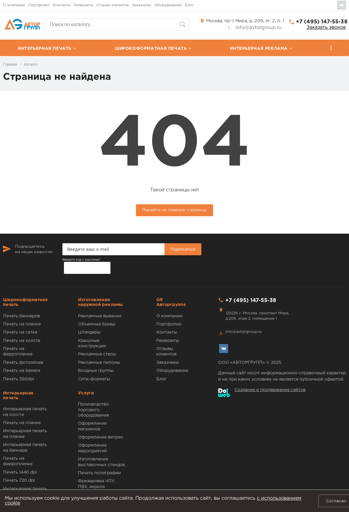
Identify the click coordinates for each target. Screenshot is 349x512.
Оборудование (168, 5)
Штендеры (89, 332)
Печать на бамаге (21, 371)
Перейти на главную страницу (174, 210)
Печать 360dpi (18, 379)
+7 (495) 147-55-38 (321, 21)
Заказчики (141, 5)
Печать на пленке (22, 324)
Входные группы (96, 371)
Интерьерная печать (44, 48)
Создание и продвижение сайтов (270, 390)
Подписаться (182, 249)
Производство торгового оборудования (93, 410)
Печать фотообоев (23, 362)
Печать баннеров (21, 316)
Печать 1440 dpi (20, 472)
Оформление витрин (100, 437)
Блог (189, 5)
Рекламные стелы (97, 354)
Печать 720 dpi (19, 480)
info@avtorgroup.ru (259, 27)
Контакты (62, 5)
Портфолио (39, 5)
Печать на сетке (20, 332)
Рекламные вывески (99, 316)
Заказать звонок (326, 27)
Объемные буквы (96, 324)
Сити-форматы (94, 379)
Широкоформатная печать (151, 48)
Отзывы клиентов (112, 5)
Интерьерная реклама (259, 48)
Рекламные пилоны (99, 362)
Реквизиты (83, 5)
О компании (14, 5)
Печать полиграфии (99, 473)
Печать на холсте (21, 341)
